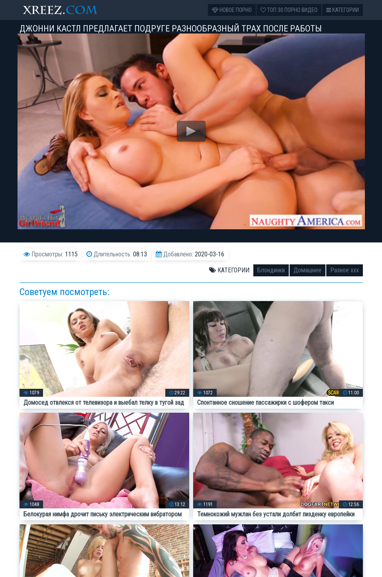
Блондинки (271, 270)
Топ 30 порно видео (289, 10)
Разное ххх (344, 270)
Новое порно (232, 10)
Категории (342, 10)
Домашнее (307, 270)
